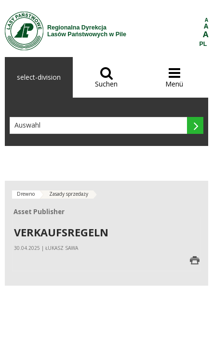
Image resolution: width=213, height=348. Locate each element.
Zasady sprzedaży (68, 193)
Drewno (26, 193)
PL (203, 44)
